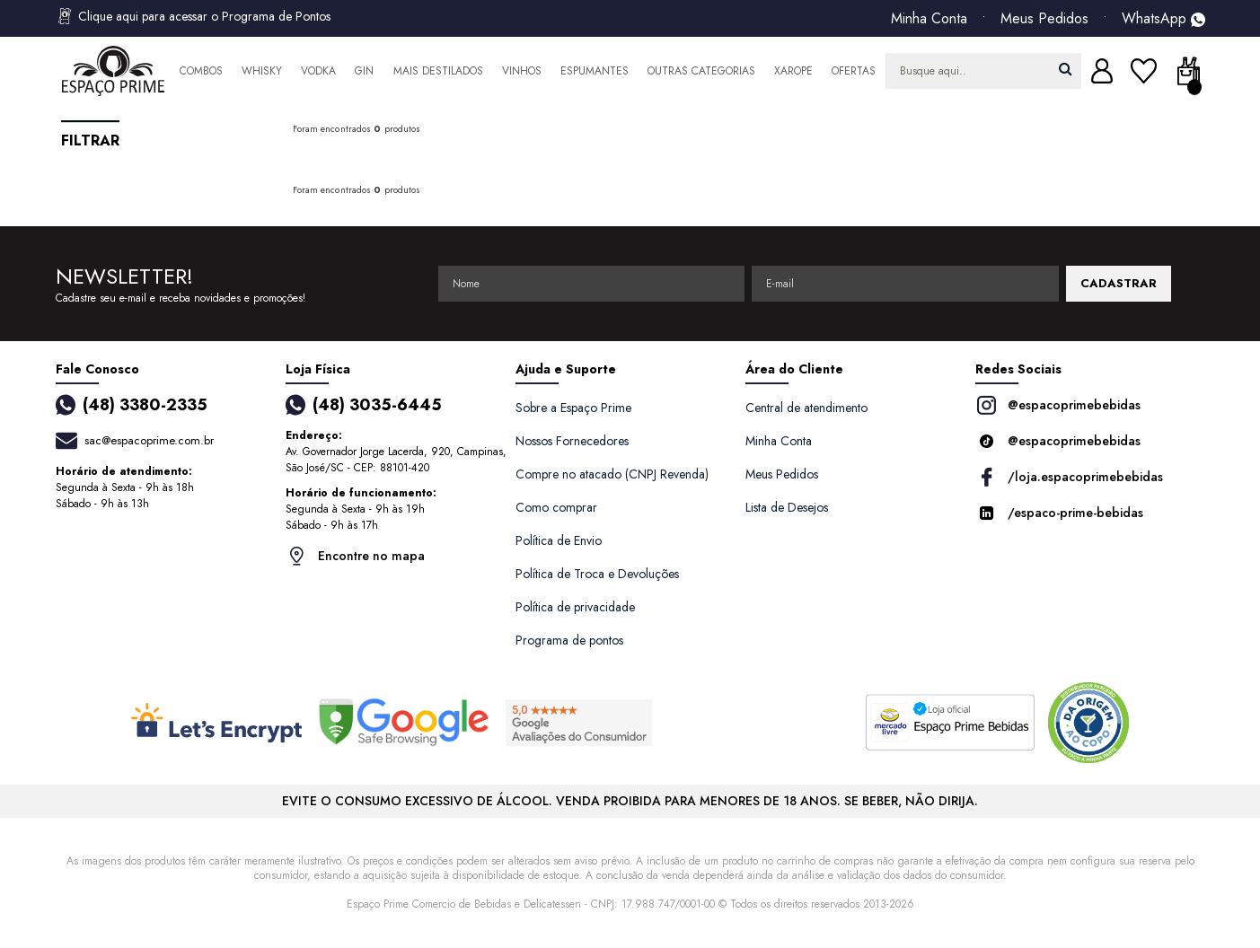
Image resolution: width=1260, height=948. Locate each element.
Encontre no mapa (355, 556)
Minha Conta (929, 19)
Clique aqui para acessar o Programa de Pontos (193, 16)
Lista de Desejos (786, 507)
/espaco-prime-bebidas (1059, 513)
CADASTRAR (1118, 283)
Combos (201, 71)
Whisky (262, 71)
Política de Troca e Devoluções (597, 574)
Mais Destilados (438, 71)
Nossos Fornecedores (572, 441)
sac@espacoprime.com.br (149, 440)
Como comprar (556, 507)
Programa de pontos (569, 640)
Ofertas (854, 71)
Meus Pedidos (1044, 19)
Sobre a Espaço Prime (573, 408)
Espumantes (594, 71)
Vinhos (522, 71)
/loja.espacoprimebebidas (1069, 477)
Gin (364, 71)
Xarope (793, 71)
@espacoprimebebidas (1058, 405)
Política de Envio (558, 540)
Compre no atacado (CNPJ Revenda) (612, 474)
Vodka (318, 71)
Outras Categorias (701, 71)
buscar (1065, 68)
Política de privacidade (575, 607)
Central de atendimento (806, 408)
